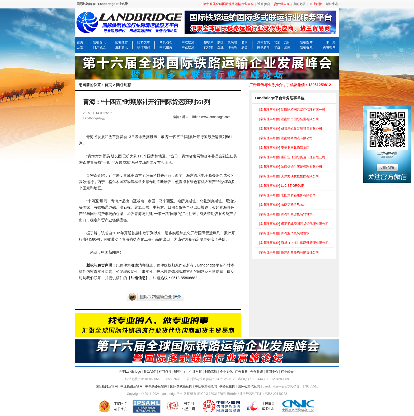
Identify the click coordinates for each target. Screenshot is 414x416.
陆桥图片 (306, 42)
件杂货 (232, 47)
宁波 (277, 47)
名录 (244, 42)
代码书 (208, 47)
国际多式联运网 (181, 386)
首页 (80, 42)
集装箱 (232, 42)
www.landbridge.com (215, 117)
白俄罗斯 (263, 47)
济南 (287, 47)
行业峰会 (287, 371)
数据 (220, 42)
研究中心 (180, 371)
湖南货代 (263, 42)
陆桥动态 (123, 85)
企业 (220, 47)
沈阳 (287, 42)
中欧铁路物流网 (206, 386)
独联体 (208, 42)
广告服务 (241, 371)
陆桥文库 (143, 42)
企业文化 (226, 371)
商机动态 (165, 42)
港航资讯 (121, 47)
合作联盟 (256, 371)
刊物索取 (211, 371)
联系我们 (150, 371)
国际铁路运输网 (107, 386)
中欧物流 (188, 42)
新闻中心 (272, 371)
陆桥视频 (306, 47)
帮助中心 (332, 4)
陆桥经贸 (121, 42)
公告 (80, 47)
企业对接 (195, 371)
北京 (277, 42)
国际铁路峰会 (86, 4)
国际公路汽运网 (249, 386)
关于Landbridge (130, 371)
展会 (244, 47)
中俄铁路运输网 (156, 386)
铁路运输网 (227, 386)
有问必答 (299, 4)
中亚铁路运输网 (131, 386)
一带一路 (329, 42)
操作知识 (143, 47)
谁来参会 (263, 4)
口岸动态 (99, 47)
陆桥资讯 (99, 42)
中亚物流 (188, 47)
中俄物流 (165, 47)
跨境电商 (329, 47)
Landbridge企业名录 (113, 4)
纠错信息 (138, 278)
